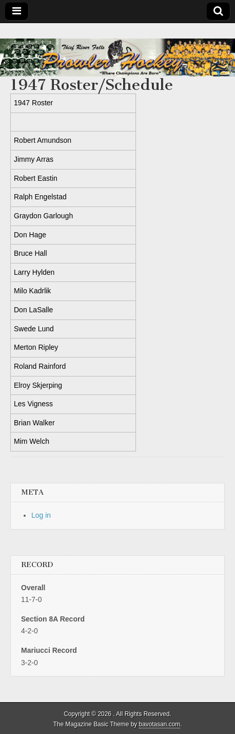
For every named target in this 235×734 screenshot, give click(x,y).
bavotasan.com (160, 724)
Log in (41, 515)
